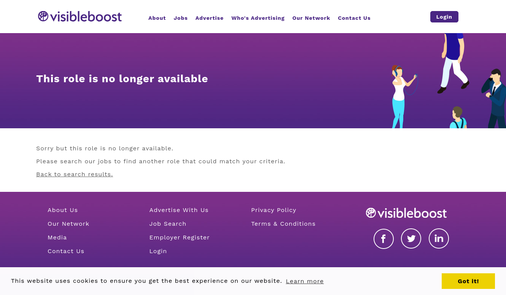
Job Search (167, 223)
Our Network (68, 223)
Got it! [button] (468, 281)
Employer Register (179, 237)
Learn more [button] (305, 281)
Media (57, 237)
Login (158, 251)
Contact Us (66, 251)
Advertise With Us (178, 210)
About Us (63, 210)
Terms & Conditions (283, 223)
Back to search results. (74, 174)
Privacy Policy (273, 210)
